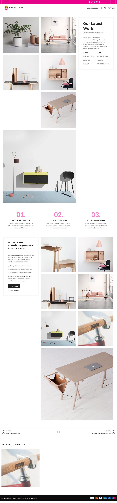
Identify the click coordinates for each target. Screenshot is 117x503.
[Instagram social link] (94, 2)
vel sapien (15, 257)
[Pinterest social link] (99, 2)
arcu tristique (26, 278)
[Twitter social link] (92, 2)
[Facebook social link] (90, 2)
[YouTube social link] (97, 2)
